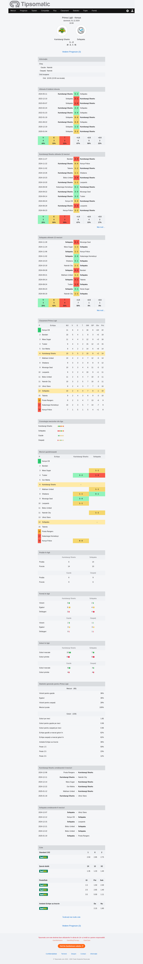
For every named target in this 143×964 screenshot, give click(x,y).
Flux (54, 11)
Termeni (64, 954)
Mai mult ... (101, 227)
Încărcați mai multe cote (71, 917)
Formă (94, 11)
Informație (93, 954)
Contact (83, 954)
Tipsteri (34, 11)
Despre (73, 954)
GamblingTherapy (73, 940)
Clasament (65, 11)
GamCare (87, 940)
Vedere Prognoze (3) (71, 52)
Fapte (85, 11)
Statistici (76, 11)
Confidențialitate (51, 954)
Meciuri (13, 11)
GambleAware (57, 940)
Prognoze (23, 11)
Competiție (45, 11)
